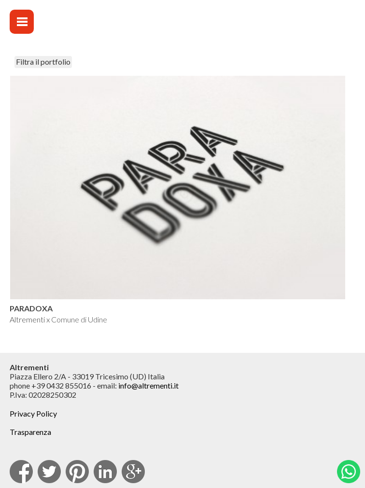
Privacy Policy (33, 413)
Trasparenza (30, 431)
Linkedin (105, 471)
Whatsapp (348, 471)
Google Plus (133, 471)
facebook (21, 471)
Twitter (49, 471)
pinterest (77, 471)
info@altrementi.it (148, 385)
